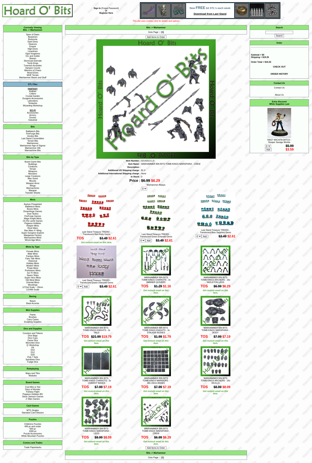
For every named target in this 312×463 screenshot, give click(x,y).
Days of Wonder (32, 389)
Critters (32, 93)
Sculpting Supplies (33, 322)
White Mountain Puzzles (32, 436)
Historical (32, 261)
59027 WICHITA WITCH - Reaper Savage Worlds (279, 141)
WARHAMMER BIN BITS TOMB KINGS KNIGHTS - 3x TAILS (96, 330)
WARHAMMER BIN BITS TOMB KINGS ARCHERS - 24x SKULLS (215, 380)
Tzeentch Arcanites (33, 65)
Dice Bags (33, 335)
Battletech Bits (32, 131)
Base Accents (32, 303)
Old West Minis (33, 280)
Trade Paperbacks (32, 447)
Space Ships (33, 275)
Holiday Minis (32, 263)
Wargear (33, 190)
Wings (33, 185)
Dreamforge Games (32, 211)
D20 (33, 354)
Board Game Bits (33, 162)
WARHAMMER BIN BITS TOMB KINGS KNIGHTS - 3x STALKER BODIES (156, 330)
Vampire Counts (32, 68)
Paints (33, 314)
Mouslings (32, 285)
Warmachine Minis (32, 237)
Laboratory (33, 101)
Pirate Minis (32, 268)
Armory (32, 115)
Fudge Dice (32, 362)
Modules (33, 375)
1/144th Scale (32, 289)
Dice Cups (33, 338)
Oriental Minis (32, 282)
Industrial (32, 120)
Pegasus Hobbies (32, 223)
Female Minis (32, 251)
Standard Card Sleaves (33, 412)
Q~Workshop (32, 345)
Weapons (32, 171)
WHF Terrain (33, 75)
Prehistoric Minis (32, 270)
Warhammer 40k (32, 148)
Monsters (32, 173)
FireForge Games (32, 216)
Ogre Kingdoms (32, 53)
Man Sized (33, 178)
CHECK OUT (279, 67)
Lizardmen (33, 51)
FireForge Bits (32, 133)
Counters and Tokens (33, 333)
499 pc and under (32, 426)
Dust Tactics (32, 213)
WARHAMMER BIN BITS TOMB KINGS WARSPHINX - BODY (215, 330)
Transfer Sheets (32, 193)
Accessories (32, 113)
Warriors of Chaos (32, 70)
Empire (32, 46)
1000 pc (32, 431)
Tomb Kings (32, 63)
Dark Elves (33, 41)
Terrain (32, 169)
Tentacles (32, 103)
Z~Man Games (33, 399)
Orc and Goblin (33, 56)
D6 (32, 347)
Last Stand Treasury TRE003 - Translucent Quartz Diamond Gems (96, 281)
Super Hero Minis (32, 277)
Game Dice (32, 340)
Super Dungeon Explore (32, 233)
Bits (25, 30)
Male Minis (33, 254)
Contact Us (279, 87)
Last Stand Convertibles (32, 138)
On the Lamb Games (33, 221)
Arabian (32, 91)
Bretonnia (32, 39)
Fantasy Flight (32, 392)
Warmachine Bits (33, 150)
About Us (279, 95)
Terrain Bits (32, 141)
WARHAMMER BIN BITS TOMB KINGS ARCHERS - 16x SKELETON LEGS (215, 279)
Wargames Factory (33, 235)
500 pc (32, 429)
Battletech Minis (32, 206)
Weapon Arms (32, 183)
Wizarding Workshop (32, 105)
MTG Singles (33, 410)
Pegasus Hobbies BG (32, 394)
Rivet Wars (33, 228)
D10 (33, 350)
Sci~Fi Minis (33, 273)
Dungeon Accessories (32, 98)
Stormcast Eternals (33, 61)
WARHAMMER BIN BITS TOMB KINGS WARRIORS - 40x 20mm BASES (156, 380)
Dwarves (33, 44)
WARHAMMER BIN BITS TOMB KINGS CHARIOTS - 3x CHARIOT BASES (96, 380)
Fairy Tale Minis (32, 258)
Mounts (32, 181)
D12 (33, 352)
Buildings (32, 164)
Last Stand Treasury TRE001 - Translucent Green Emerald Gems (156, 235)
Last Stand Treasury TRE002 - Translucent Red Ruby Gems (96, 233)
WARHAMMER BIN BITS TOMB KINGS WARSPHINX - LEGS (96, 431)
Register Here (106, 13)
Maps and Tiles (33, 373)
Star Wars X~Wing (33, 230)
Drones (32, 117)
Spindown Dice (33, 359)
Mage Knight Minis (33, 218)
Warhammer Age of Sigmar (32, 145)
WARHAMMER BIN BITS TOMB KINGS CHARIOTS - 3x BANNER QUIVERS (155, 279)
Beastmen (32, 37)
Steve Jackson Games (32, 396)
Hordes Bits (32, 136)
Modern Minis (32, 265)
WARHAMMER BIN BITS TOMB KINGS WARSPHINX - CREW (156, 431)
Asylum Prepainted (33, 204)
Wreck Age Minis (33, 240)
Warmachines (32, 188)
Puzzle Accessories (32, 433)
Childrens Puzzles (32, 424)
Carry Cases (33, 319)
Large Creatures (32, 176)
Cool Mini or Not (32, 387)
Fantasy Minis (32, 256)
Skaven (32, 58)
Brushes (33, 317)
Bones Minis (32, 209)
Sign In (97, 8)
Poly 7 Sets (32, 357)
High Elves (33, 49)
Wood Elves (32, 72)
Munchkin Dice (33, 343)
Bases (33, 301)
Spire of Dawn (32, 34)
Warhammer (36, 30)
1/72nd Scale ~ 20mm (32, 287)
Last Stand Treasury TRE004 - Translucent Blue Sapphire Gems (215, 231)
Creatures (32, 166)
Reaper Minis (32, 225)
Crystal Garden (33, 96)
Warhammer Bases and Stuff (32, 77)
